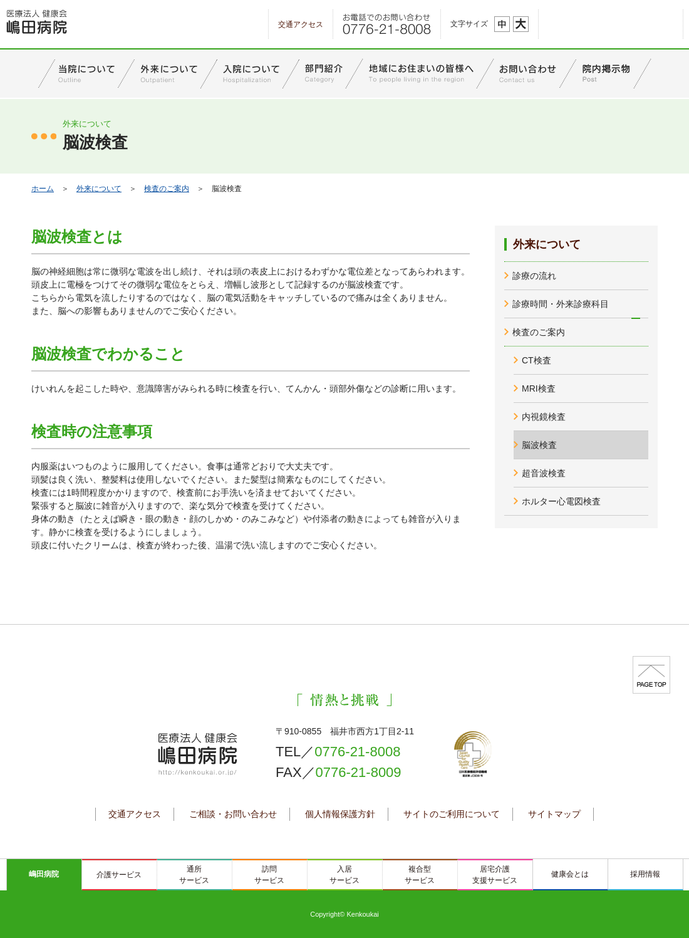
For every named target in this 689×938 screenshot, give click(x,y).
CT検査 (536, 360)
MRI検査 (539, 388)
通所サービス (194, 875)
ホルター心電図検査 (561, 501)
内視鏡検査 (544, 417)
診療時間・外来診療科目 (560, 304)
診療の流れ (534, 276)
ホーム (42, 188)
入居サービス (344, 875)
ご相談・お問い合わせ (233, 814)
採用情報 (645, 874)
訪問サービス (269, 875)
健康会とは (570, 874)
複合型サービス (420, 875)
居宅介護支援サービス (494, 875)
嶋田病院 (44, 874)
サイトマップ (554, 814)
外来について (99, 188)
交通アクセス (300, 24)
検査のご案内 (166, 188)
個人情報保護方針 (340, 814)
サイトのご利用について (451, 814)
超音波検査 (544, 473)
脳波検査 (539, 445)
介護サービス (119, 874)
